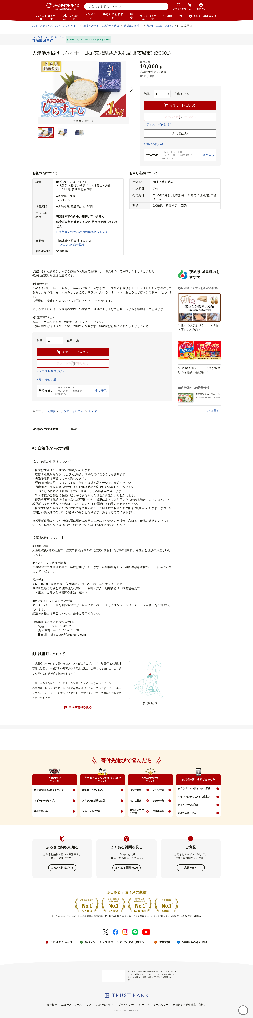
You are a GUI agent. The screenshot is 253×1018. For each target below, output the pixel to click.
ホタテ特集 (158, 800)
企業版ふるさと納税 (194, 941)
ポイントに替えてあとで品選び (194, 796)
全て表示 (208, 155)
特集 (131, 16)
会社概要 (52, 1004)
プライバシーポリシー (131, 1004)
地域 (71, 17)
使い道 (149, 17)
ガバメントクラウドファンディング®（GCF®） (115, 941)
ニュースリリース (71, 1004)
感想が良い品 (41, 811)
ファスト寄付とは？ (159, 124)
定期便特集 (158, 811)
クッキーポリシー (158, 1004)
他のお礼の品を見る (72, 244)
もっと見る (212, 410)
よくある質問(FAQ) (126, 867)
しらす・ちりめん (72, 411)
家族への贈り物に (187, 812)
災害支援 (164, 941)
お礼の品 (47, 17)
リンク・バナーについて (100, 1004)
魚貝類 (51, 411)
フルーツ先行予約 (91, 811)
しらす (93, 411)
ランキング (90, 16)
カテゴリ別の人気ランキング (49, 790)
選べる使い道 (155, 144)
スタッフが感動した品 (93, 800)
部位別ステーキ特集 (137, 811)
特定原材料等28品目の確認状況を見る (83, 231)
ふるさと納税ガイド (62, 867)
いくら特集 (158, 790)
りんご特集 (135, 800)
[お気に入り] (243, 1010)
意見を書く (190, 867)
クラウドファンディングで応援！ (195, 788)
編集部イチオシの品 (92, 790)
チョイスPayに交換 (188, 804)
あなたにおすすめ (113, 16)
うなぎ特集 (135, 790)
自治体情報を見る (78, 707)
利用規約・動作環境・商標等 (189, 1004)
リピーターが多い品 (44, 800)
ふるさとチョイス (61, 941)
